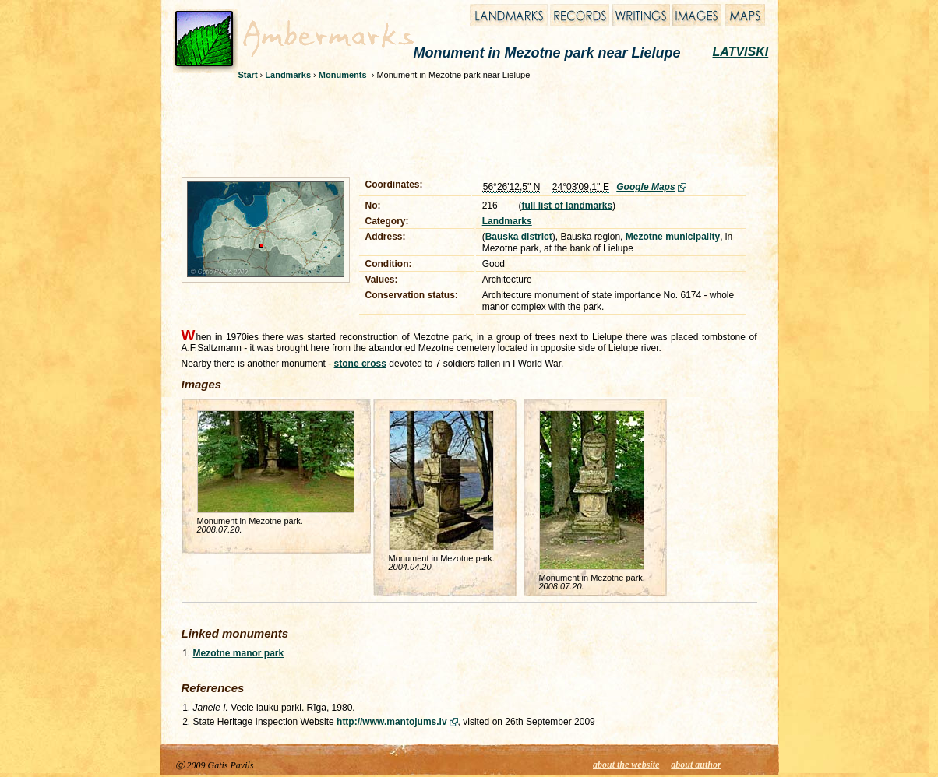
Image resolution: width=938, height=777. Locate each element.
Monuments (343, 74)
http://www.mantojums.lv (392, 721)
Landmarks (288, 74)
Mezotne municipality (673, 236)
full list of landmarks (566, 205)
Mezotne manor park (238, 653)
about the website (626, 764)
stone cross (360, 363)
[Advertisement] (458, 126)
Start (248, 74)
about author (696, 764)
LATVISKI (741, 51)
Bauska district (518, 236)
